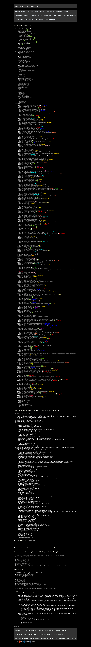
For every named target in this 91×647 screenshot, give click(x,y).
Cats (37, 6)
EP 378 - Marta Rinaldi (24, 321)
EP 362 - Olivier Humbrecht (25, 307)
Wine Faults (22, 102)
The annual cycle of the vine (25, 39)
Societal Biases (19, 19)
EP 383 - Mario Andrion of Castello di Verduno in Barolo (32, 327)
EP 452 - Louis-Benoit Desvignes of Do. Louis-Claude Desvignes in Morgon (36, 376)
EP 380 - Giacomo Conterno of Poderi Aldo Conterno (31, 324)
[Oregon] (48, 223)
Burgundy (59, 11)
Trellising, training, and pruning (26, 38)
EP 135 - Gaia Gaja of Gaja (25, 142)
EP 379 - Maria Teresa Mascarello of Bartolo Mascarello (32, 323)
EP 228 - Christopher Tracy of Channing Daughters (31, 216)
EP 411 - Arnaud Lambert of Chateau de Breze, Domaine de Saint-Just (35, 345)
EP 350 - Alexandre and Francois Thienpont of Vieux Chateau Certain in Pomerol (37, 294)
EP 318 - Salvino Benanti (25, 267)
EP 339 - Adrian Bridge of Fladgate (27, 286)
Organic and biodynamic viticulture (27, 42)
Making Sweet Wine (24, 84)
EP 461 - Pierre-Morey (24, 386)
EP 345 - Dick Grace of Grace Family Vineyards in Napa (32, 290)
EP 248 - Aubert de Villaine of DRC (27, 227)
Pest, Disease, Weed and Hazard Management (29, 65)
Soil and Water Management (25, 62)
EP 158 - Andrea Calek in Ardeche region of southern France (33, 158)
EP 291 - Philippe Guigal (25, 255)
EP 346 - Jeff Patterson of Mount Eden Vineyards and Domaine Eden (35, 291)
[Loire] (54, 132)
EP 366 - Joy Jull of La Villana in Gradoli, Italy (30, 311)
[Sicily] (33, 114)
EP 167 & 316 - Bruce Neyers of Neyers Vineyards (31, 168)
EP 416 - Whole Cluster (24, 348)
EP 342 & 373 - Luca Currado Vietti (27, 289)
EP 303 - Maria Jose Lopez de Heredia (28, 259)
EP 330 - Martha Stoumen (25, 279)
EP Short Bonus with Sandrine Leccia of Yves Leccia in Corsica (33, 135)
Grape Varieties (39, 11)
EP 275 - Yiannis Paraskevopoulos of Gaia (29, 245)
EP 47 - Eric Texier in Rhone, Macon (27, 106)
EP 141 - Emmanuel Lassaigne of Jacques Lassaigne (31, 145)
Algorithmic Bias (60, 638)
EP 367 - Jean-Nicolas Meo (25, 312)
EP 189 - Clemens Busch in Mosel (27, 190)
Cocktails (27, 15)
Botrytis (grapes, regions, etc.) (29, 618)
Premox (21, 401)
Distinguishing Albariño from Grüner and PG (26, 587)
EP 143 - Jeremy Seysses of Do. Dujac (28, 146)
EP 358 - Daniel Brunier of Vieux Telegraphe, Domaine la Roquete (34, 303)
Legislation (21, 68)
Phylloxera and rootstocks (25, 31)
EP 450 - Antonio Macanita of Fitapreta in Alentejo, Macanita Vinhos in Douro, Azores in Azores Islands (43, 374)
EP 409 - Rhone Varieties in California (28, 344)
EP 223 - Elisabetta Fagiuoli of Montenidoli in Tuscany (32, 212)
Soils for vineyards (23, 35)
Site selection (22, 32)
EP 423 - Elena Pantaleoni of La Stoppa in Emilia (30, 355)
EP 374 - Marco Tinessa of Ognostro (27, 318)
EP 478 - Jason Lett (23, 395)
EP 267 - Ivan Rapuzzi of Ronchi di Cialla (29, 240)
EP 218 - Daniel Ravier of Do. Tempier (28, 208)
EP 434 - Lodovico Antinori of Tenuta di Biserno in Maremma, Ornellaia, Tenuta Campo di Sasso (41, 362)
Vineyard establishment (24, 36)
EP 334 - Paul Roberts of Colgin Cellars (28, 282)
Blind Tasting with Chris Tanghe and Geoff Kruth (27, 583)
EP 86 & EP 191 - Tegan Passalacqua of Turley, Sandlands (32, 122)
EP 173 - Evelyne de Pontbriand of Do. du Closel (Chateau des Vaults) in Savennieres (38, 174)
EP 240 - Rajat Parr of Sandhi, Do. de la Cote (29, 223)
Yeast (20, 75)
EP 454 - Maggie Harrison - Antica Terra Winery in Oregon (32, 378)
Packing (21, 98)
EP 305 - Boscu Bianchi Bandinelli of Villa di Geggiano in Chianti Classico (36, 260)
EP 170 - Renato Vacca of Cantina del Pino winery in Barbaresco (34, 171)
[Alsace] (40, 166)
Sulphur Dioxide (23, 71)
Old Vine (24, 617)
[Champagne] (47, 145)
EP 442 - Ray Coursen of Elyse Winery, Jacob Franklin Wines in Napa (35, 370)
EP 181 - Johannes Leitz (24, 183)
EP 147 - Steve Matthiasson (25, 150)
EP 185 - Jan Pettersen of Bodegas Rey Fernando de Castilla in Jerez (35, 186)
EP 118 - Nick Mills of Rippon (26, 133)
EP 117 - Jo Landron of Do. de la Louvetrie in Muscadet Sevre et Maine (35, 132)
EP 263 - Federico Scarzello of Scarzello (28, 237)
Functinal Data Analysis (21, 638)
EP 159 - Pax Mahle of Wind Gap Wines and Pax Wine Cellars (33, 159)
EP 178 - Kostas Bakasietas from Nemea (28, 179)
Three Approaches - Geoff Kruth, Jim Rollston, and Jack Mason (31, 584)
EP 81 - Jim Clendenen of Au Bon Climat (28, 119)
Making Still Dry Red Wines (25, 82)
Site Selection (22, 60)
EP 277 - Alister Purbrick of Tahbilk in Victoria (30, 246)
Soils (23, 616)
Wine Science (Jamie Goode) (23, 48)
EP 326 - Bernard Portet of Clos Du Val (28, 275)
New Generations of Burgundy (26, 405)
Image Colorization (61, 630)
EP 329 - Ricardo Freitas (25, 277)
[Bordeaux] (46, 202)
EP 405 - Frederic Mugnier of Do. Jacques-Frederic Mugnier (33, 338)
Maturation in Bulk (23, 87)
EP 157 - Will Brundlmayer (25, 157)
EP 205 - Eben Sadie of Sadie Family (27, 197)
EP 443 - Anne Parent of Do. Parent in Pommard (30, 371)
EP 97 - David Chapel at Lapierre (27, 127)
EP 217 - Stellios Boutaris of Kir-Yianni (28, 207)
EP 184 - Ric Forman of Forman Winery (28, 185)
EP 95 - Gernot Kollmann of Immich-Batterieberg (30, 126)
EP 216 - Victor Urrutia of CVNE (27, 206)
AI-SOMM (32, 541)
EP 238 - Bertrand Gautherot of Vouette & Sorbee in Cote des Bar (34, 221)
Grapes (24, 619)
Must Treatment (23, 74)
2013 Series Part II (20, 580)
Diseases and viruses (24, 43)
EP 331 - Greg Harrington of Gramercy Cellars (30, 280)
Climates (24, 621)
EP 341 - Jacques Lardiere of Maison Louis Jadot (30, 288)
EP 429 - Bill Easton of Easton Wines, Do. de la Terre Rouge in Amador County (37, 360)
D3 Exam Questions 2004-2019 (23, 555)
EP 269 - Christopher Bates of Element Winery (30, 241)
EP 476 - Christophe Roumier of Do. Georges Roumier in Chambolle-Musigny (37, 393)
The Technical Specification (25, 97)
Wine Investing (39, 19)
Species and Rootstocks (24, 56)
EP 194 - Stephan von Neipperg (26, 194)
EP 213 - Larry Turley (24, 203)
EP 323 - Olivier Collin (24, 272)
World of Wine (50, 11)
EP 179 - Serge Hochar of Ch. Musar (27, 180)
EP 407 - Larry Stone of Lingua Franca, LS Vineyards (31, 341)
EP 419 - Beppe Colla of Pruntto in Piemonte (29, 350)
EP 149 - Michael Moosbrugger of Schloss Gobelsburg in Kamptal (34, 151)
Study (32, 6)
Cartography (18, 15)
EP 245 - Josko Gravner (24, 225)
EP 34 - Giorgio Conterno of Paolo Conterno (29, 105)
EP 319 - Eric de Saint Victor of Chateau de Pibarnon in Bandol (33, 268)
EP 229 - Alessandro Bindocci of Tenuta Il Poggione (31, 217)
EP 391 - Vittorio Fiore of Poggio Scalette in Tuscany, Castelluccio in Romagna (37, 332)
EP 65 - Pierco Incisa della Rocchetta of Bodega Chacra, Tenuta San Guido (36, 111)
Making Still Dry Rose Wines (26, 80)
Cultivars (21, 59)
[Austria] (52, 151)
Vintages (66, 11)
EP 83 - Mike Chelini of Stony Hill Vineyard (29, 120)
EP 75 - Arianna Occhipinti (25, 114)
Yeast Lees (21, 89)
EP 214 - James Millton (24, 205)
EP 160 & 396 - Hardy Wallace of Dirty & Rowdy (30, 161)
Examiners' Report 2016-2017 (23, 560)
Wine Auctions (29, 19)
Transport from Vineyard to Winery (27, 70)
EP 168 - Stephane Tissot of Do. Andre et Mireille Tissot (32, 170)
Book (27, 6)
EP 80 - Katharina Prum (24, 118)
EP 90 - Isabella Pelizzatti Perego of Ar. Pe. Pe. (30, 124)
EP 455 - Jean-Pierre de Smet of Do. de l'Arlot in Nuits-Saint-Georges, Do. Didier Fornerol (40, 379)
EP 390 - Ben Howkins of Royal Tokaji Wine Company (32, 331)
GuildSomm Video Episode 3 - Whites (25, 576)
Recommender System (47, 638)
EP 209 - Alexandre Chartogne (26, 199)
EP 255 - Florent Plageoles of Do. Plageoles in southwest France (34, 232)
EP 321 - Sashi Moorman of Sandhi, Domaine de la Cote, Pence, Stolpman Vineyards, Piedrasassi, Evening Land (45, 270)
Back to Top (16, 626)
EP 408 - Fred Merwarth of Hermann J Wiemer (30, 342)
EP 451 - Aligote (23, 375)
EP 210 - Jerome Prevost (25, 201)
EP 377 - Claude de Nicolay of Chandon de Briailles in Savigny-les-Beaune (36, 320)
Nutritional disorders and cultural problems (29, 46)
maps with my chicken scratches (47, 601)
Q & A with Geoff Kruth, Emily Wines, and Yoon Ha (28, 585)
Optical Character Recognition (34, 630)
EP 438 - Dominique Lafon (25, 364)
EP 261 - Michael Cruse (24, 236)
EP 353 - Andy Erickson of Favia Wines (28, 298)
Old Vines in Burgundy (24, 404)
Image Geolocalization (45, 634)
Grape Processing (23, 73)
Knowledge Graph (19, 630)
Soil (20, 53)
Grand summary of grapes (28, 622)
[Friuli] (33, 163)
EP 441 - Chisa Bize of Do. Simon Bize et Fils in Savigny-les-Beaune (35, 368)
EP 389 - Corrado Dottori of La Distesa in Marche (30, 329)
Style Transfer (49, 630)
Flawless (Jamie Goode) (22, 50)
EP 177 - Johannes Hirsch (25, 177)
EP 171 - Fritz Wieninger (25, 172)
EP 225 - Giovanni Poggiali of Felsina (28, 215)
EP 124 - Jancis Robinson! (25, 137)
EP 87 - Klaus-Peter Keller (25, 123)
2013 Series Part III (20, 581)
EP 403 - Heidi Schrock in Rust (26, 336)
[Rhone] (44, 106)
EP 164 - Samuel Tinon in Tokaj (26, 164)
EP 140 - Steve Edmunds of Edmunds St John (29, 144)
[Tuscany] (56, 111)
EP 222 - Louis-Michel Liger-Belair (27, 211)
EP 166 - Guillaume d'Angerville (26, 167)
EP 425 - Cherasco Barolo (25, 357)
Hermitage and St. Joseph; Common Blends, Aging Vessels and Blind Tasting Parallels (36, 588)
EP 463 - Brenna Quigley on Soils (27, 388)
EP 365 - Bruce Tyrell (24, 310)
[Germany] (32, 118)
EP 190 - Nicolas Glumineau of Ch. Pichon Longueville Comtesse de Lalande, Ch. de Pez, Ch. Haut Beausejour (44, 192)
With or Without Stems (24, 402)
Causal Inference (58, 634)
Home (16, 6)
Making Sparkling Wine (24, 83)
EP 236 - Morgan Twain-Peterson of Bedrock (29, 220)
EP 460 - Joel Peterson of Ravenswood (28, 384)
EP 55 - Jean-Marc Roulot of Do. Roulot (28, 107)
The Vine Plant (22, 55)
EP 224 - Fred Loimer (24, 214)
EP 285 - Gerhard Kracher (25, 251)
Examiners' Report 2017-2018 (23, 561)
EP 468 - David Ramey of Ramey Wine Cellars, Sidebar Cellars (33, 391)
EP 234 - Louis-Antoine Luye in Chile (28, 219)
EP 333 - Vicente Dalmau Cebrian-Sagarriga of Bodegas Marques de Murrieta (37, 281)
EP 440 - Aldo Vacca (24, 367)
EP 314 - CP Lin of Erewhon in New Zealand (29, 266)
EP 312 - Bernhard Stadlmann (26, 263)
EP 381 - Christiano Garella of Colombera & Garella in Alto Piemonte (35, 325)
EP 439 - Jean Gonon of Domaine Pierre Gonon (30, 366)
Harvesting (21, 69)
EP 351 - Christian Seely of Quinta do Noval (29, 295)
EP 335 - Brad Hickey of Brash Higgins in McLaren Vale (32, 284)
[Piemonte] (44, 105)
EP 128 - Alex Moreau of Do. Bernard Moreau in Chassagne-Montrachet (35, 138)
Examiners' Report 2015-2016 (23, 559)
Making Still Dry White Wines (26, 79)
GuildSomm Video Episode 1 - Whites (25, 574)
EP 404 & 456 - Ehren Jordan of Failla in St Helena (31, 337)
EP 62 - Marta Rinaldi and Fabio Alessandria (29, 110)
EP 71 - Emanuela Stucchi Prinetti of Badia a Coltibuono (32, 113)
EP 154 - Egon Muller (24, 154)
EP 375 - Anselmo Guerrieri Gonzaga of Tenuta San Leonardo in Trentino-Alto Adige (38, 319)
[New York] (45, 216)
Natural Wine (47, 15)
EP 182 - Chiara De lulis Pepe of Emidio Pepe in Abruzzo (32, 184)
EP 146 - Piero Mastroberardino (26, 149)
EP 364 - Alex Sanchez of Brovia (26, 308)
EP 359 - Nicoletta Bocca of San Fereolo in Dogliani (31, 305)
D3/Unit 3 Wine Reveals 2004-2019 (24, 565)
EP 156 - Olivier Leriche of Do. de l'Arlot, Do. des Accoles (32, 155)
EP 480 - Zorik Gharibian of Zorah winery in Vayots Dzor (32, 397)
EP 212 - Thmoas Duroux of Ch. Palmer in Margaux (31, 202)
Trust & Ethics (57, 15)
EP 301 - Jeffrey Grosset (24, 258)
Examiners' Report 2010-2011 (23, 556)
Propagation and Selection (25, 57)
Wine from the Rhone (21, 419)
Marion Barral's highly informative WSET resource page (51, 555)
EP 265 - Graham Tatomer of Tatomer (28, 238)
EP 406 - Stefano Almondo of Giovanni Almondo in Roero (32, 340)
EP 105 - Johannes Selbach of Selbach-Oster (29, 129)
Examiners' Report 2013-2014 (23, 558)
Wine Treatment (23, 91)
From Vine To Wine (37, 15)
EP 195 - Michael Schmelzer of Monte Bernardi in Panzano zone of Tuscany (36, 195)
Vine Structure (22, 64)
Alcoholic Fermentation (24, 77)
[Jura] (43, 167)
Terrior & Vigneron (51, 19)
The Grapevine (22, 30)
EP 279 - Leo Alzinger (24, 248)
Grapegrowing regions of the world (27, 34)
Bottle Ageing (22, 101)
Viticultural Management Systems (27, 66)
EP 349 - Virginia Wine (24, 293)
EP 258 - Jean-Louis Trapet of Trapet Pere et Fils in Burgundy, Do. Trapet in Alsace (38, 233)
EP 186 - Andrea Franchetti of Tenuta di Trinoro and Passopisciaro (34, 188)
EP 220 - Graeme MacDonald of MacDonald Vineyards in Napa (33, 210)
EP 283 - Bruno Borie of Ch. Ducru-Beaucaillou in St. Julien (33, 250)
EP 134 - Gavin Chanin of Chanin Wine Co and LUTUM (32, 141)
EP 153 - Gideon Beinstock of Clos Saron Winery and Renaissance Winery (36, 153)
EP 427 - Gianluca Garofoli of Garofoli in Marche (30, 359)
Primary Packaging (23, 94)
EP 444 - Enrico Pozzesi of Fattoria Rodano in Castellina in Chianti (34, 372)
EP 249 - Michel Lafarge (25, 228)
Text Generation (34, 638)
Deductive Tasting (20, 11)
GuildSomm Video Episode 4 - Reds (24, 578)
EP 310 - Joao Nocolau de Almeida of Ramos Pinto (31, 262)
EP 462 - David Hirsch (24, 387)
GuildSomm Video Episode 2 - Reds (24, 575)
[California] (42, 117)
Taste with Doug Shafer (21, 415)
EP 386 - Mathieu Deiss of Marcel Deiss (28, 328)
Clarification (22, 92)
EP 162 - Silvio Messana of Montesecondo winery (30, 162)
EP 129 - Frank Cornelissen (25, 140)
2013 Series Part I (20, 579)
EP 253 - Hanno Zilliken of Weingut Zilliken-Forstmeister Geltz (33, 231)
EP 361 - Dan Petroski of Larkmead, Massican (29, 306)
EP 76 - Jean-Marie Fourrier (25, 115)
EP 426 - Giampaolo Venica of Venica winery (29, 358)
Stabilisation (22, 93)
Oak (20, 88)
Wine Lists (30, 11)
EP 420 (21, 351)
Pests (20, 44)
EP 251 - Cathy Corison (24, 229)
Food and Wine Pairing (70, 15)
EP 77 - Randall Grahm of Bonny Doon (28, 117)
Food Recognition (32, 634)
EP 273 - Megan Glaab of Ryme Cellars (28, 244)
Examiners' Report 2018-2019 (23, 563)
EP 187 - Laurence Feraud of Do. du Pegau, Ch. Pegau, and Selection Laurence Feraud (39, 189)
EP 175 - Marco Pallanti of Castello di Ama (29, 176)
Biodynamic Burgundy (24, 400)
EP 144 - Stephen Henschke (25, 148)
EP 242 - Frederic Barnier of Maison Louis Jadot (30, 224)
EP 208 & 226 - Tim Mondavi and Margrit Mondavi (31, 198)
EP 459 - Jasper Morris (24, 383)
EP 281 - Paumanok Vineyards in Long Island (29, 249)
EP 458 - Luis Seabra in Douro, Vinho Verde (29, 382)
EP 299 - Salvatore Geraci (25, 257)
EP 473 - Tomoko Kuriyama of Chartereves (29, 392)
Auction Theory (71, 638)
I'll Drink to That (20, 413)
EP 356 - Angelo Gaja (24, 302)
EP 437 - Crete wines (24, 363)
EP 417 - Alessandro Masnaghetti (27, 349)
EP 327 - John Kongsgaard (25, 276)
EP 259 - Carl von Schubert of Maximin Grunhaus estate (32, 235)
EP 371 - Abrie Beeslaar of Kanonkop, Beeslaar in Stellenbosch (33, 316)
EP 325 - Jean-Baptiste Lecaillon (26, 273)
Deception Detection (20, 634)
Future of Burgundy (23, 406)
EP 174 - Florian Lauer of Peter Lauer (28, 175)
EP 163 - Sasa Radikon (24, 163)
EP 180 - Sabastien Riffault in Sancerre (28, 181)
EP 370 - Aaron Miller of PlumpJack (27, 315)
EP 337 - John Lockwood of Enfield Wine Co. (29, 285)
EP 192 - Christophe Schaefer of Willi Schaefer (30, 193)
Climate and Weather (24, 52)
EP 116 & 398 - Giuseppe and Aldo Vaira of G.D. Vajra (31, 131)
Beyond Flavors (24, 572)
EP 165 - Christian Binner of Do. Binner (28, 166)
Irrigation (21, 40)
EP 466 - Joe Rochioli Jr (24, 389)
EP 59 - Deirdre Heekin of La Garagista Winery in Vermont (32, 109)
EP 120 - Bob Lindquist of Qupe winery (28, 136)
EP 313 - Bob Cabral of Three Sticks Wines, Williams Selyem (33, 264)
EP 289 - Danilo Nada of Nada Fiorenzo (28, 254)
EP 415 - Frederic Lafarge (25, 346)
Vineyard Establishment (24, 61)
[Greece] (40, 179)
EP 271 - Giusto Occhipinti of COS (27, 242)
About (21, 6)
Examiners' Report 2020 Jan (22, 564)
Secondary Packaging (24, 96)
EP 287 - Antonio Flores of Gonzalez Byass (29, 253)
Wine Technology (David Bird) (23, 47)
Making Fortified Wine (24, 86)
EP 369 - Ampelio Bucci (24, 314)
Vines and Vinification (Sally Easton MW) (26, 51)
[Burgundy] (39, 106)
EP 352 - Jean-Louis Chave (25, 297)
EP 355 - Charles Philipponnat (26, 301)
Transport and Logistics (24, 100)
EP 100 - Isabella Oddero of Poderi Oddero (29, 128)
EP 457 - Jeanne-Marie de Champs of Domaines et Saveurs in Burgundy (35, 380)
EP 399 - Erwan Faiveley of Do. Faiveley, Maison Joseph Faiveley (34, 334)
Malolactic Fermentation (25, 78)
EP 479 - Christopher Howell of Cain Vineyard (30, 396)
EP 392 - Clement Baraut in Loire (27, 333)
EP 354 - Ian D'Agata (24, 299)
